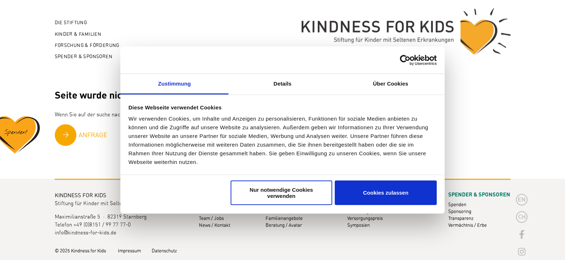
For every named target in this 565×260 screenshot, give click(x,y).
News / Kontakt (214, 225)
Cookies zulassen (385, 193)
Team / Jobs (211, 218)
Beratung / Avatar (284, 225)
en (522, 200)
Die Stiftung (71, 23)
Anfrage (93, 135)
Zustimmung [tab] (174, 84)
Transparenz (460, 218)
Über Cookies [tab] (390, 84)
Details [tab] (282, 84)
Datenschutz (164, 251)
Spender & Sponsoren (83, 57)
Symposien (358, 225)
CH (522, 217)
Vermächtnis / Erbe (467, 225)
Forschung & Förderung (87, 45)
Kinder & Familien (78, 34)
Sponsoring (459, 211)
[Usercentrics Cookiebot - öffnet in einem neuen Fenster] (405, 60)
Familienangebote (284, 218)
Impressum (129, 251)
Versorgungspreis (365, 218)
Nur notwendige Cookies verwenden (281, 192)
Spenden (457, 205)
